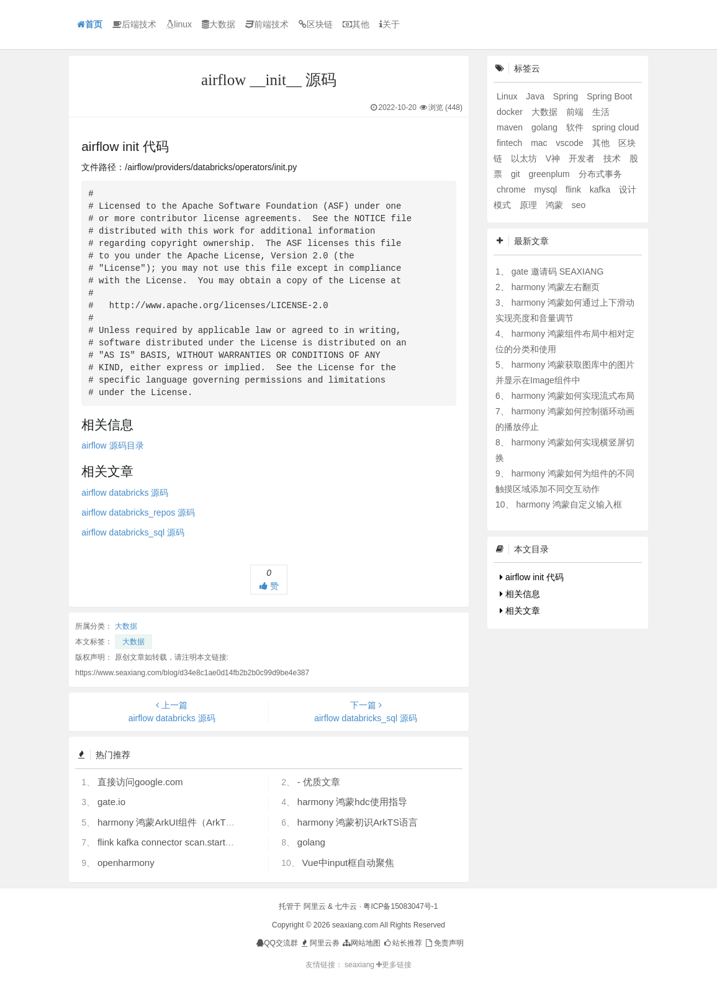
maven (511, 127)
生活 (601, 112)
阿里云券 (319, 943)
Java (536, 96)
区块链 (316, 24)
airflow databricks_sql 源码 (132, 532)
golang (311, 842)
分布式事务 (600, 174)
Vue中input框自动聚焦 (348, 862)
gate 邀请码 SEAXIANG (558, 271)
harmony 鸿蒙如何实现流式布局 (573, 396)
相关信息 (520, 594)
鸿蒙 (556, 205)
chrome (512, 189)
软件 (576, 127)
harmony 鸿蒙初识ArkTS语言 (357, 822)
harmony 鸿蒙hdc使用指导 (352, 801)
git (517, 174)
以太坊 (525, 158)
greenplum (550, 174)
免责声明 (443, 943)
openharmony (126, 862)
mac (540, 143)
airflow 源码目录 (112, 445)
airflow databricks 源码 (124, 493)
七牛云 (346, 906)
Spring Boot (609, 96)
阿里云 (315, 906)
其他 (356, 24)
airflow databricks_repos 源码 (138, 512)
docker (511, 112)
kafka (601, 189)
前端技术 (267, 24)
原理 (529, 205)
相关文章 (520, 611)
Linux (508, 96)
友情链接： (324, 964)
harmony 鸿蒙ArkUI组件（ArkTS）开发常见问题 (197, 822)
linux (179, 24)
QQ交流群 (277, 943)
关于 (389, 24)
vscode (570, 143)
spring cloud (615, 127)
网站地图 (361, 943)
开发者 (583, 158)
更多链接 (394, 964)
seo (579, 205)
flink (575, 189)
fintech (511, 143)
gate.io (111, 801)
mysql (546, 189)
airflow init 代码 (532, 577)
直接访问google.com (140, 782)
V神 (554, 158)
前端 (576, 112)
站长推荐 (402, 943)
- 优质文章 (318, 782)
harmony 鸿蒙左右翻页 (556, 287)
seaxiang (360, 964)
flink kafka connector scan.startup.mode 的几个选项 (203, 842)
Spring (566, 96)
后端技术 (134, 24)
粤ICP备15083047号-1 (400, 906)
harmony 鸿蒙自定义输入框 (568, 504)
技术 (613, 158)
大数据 (218, 24)
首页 (89, 24)
